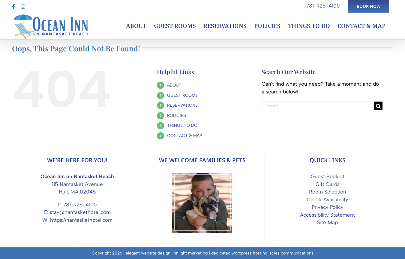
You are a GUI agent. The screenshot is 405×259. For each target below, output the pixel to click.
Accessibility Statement (327, 215)
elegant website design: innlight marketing (167, 253)
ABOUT (174, 85)
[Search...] (318, 106)
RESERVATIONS (182, 105)
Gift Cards (328, 184)
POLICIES (176, 115)
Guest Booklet (327, 176)
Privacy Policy (328, 207)
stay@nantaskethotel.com (80, 212)
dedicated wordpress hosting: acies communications (262, 253)
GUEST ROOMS (182, 95)
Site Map (327, 222)
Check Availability (327, 200)
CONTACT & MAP (184, 135)
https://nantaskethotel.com (81, 220)
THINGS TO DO (182, 125)
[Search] (378, 106)
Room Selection (327, 192)
